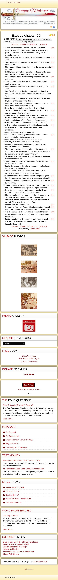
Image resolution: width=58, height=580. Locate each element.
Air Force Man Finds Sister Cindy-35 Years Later (23, 469)
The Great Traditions (13, 503)
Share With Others (11, 554)
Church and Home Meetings (15, 547)
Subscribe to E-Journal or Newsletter (18, 552)
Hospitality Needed (11, 549)
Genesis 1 (15, 44)
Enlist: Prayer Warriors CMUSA (16, 544)
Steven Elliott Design (40, 562)
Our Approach (11, 432)
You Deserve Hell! (12, 436)
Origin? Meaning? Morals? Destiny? (18, 405)
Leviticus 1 (43, 44)
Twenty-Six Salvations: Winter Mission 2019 (21, 460)
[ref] (52, 48)
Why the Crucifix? (12, 444)
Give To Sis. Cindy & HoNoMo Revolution (20, 542)
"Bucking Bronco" (12, 495)
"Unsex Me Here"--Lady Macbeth (18, 499)
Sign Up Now (28, 385)
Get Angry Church (12, 491)
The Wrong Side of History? (16, 447)
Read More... (8, 419)
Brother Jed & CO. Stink (15, 487)
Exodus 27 (34, 44)
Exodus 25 (24, 44)
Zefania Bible (34, 229)
